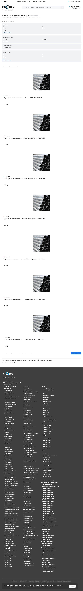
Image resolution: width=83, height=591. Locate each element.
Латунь (24, 537)
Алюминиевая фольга (28, 439)
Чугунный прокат (46, 529)
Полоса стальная (8, 449)
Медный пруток (46, 414)
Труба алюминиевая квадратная (30, 472)
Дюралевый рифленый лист (30, 527)
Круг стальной (8, 443)
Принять (72, 586)
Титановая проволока (47, 463)
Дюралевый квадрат (28, 520)
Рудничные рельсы (28, 418)
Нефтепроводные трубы (10, 421)
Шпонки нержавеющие (47, 526)
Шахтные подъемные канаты (30, 403)
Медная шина (46, 406)
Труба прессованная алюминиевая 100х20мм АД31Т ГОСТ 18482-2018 (24, 218)
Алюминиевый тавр (28, 454)
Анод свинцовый (46, 436)
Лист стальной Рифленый (10, 477)
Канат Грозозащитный (9, 541)
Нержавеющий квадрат (47, 505)
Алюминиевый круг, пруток (29, 446)
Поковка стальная (8, 447)
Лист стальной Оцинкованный (11, 483)
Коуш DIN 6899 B (8, 564)
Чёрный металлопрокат (9, 386)
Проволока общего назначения (11, 515)
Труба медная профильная (48, 421)
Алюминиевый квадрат (29, 444)
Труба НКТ (7, 408)
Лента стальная (8, 445)
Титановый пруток (47, 476)
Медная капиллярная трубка (49, 395)
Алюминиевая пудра (47, 543)
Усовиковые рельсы (28, 423)
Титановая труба (46, 465)
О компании (18, 1)
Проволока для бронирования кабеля (12, 507)
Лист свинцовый (46, 442)
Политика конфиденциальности (18, 587)
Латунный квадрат (28, 557)
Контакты (44, 1)
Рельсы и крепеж (27, 404)
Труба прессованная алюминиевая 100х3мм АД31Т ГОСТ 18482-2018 (24, 339)
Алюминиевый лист (28, 448)
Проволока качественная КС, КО (11, 513)
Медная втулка (46, 393)
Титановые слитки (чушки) (48, 468)
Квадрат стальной (8, 442)
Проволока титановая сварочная (50, 455)
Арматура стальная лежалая (49, 550)
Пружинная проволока (9, 530)
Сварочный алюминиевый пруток (31, 470)
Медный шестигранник (48, 416)
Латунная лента (27, 544)
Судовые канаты (27, 397)
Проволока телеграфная (10, 524)
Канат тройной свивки (9, 558)
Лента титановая (46, 453)
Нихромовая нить (46, 427)
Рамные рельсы (27, 416)
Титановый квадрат (47, 470)
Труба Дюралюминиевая (29, 529)
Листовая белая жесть (9, 488)
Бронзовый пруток (27, 505)
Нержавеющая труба (47, 503)
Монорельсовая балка (9, 464)
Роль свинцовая (46, 444)
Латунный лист (27, 561)
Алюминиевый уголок (28, 456)
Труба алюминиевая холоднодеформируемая (29, 476)
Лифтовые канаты (27, 389)
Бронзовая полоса (27, 488)
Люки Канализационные (48, 535)
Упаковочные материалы (48, 564)
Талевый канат (27, 399)
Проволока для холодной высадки (12, 509)
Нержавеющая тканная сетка (49, 501)
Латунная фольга (27, 554)
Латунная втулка (27, 542)
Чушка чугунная (46, 539)
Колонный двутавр (9, 462)
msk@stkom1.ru (77, 8)
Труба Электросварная (9, 393)
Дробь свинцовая (46, 438)
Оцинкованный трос (28, 393)
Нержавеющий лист (47, 509)
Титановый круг (46, 472)
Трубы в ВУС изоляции (9, 434)
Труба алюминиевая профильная (31, 474)
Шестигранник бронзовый (29, 507)
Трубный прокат (7, 388)
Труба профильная (8, 392)
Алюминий (25, 428)
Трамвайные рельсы (28, 419)
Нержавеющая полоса (47, 494)
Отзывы (39, 1)
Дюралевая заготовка (28, 511)
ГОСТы (28, 1)
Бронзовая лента (27, 484)
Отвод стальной (46, 560)
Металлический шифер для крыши (12, 490)
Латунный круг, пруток (28, 559)
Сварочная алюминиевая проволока (31, 468)
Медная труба (46, 403)
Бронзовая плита (27, 486)
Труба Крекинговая (9, 425)
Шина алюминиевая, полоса (30, 479)
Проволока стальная (8, 496)
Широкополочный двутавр (10, 470)
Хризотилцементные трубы (10, 404)
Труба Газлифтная (8, 428)
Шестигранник (8, 456)
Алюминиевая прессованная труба (31, 433)
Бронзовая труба (27, 492)
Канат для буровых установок (11, 545)
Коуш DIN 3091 (8, 562)
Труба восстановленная (10, 430)
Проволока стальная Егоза (10, 522)
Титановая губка (46, 457)
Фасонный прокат (8, 459)
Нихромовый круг (46, 433)
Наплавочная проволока (10, 502)
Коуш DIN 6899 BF (8, 566)
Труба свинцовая (46, 448)
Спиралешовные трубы (9, 423)
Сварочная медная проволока (49, 419)
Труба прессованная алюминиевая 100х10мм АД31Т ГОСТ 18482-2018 (24, 138)
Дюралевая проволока (28, 518)
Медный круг (45, 410)
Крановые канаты (27, 386)
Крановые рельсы (27, 410)
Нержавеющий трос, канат (48, 513)
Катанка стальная (8, 500)
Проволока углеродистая (10, 528)
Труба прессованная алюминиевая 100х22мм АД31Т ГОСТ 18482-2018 (24, 259)
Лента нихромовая (47, 425)
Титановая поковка (47, 461)
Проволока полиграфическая (11, 518)
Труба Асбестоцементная (10, 402)
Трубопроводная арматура (48, 558)
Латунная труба (27, 552)
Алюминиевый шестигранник (30, 459)
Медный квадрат (46, 408)
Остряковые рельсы (28, 412)
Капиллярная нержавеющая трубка (50, 486)
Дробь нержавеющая (47, 484)
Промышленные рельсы (29, 414)
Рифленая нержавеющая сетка (49, 521)
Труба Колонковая (8, 426)
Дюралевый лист (27, 524)
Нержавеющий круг (46, 507)
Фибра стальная (8, 453)
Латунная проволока (28, 548)
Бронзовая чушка (27, 495)
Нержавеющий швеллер (48, 517)
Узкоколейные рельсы (28, 421)
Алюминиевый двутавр (29, 443)
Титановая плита (46, 459)
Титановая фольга (46, 466)
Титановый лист (46, 474)
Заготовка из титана (47, 451)
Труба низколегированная (10, 413)
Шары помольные (8, 455)
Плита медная (46, 418)
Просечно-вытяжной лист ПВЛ (11, 481)
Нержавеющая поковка (47, 492)
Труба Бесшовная (8, 390)
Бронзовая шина (27, 497)
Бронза (24, 481)
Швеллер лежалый (46, 556)
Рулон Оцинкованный (9, 492)
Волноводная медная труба (48, 388)
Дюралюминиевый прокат (29, 509)
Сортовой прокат (8, 436)
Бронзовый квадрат (28, 499)
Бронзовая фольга (27, 494)
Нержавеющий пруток (47, 511)
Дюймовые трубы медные (48, 390)
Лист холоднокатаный (9, 475)
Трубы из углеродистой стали (11, 415)
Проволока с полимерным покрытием (13, 520)
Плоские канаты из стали (29, 395)
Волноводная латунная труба (30, 539)
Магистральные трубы (9, 419)
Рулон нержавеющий (47, 523)
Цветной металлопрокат (28, 426)
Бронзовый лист (27, 503)
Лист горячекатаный (9, 474)
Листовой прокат (8, 472)
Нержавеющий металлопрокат (49, 482)
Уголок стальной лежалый (48, 553)
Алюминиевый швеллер (29, 458)
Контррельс (26, 408)
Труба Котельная (8, 410)
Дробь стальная (8, 440)
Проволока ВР (7, 505)
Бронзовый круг (27, 501)
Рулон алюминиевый (28, 466)
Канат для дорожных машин (11, 550)
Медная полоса (46, 399)
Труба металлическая (9, 400)
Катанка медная (46, 391)
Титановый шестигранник (48, 478)
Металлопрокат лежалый (48, 548)
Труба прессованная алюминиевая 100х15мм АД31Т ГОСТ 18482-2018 (24, 178)
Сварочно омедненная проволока (12, 535)
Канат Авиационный (9, 539)
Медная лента (46, 397)
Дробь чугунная (45, 531)
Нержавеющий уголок (47, 515)
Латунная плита (27, 546)
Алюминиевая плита (28, 431)
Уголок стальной (8, 466)
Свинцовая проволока (47, 446)
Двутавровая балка (9, 460)
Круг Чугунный (45, 533)
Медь (43, 386)
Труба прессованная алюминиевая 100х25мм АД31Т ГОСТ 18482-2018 (24, 299)
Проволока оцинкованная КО (11, 517)
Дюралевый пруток (28, 525)
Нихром (44, 423)
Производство (34, 1)
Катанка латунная (27, 541)
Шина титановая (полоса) (48, 480)
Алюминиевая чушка (28, 441)
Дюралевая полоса (28, 516)
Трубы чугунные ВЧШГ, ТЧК (48, 537)
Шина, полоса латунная (29, 565)
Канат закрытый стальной (10, 556)
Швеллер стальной (9, 468)
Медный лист (46, 412)
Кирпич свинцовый (47, 440)
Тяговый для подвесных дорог (30, 401)
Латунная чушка (27, 556)
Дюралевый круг (27, 522)
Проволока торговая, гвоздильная (12, 526)
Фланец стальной (46, 562)
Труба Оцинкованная (9, 406)
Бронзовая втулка (27, 482)
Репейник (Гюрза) (8, 532)
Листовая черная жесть (10, 487)
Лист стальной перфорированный (12, 485)
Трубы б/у (7, 432)
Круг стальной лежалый (47, 552)
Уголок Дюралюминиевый (29, 531)
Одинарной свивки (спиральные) (31, 391)
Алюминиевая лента (28, 430)
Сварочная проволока (9, 533)
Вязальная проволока (9, 498)
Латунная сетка (27, 550)
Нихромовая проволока (48, 429)
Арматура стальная (9, 438)
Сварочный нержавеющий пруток (50, 524)
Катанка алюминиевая (28, 464)
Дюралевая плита (27, 514)
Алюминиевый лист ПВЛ (29, 450)
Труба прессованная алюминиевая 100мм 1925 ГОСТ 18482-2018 (23, 98)
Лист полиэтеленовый (47, 545)
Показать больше (76, 353)
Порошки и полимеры (47, 541)
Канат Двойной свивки (9, 543)
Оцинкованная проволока (10, 503)
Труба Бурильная (8, 417)
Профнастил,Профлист (9, 479)
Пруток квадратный (9, 451)
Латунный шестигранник (29, 563)
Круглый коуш (27, 388)
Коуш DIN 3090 (8, 560)
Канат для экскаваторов (10, 555)
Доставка (24, 1)
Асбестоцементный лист (10, 494)
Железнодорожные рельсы (29, 406)
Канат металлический (9, 537)
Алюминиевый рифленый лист (30, 452)
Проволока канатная (9, 511)
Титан (43, 450)
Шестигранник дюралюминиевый (31, 535)
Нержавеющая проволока (48, 496)
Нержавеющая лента (47, 488)
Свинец (44, 435)
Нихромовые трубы (47, 431)
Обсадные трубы (8, 411)
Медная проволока (47, 401)
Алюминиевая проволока (29, 435)
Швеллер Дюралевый (28, 533)
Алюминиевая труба (28, 437)
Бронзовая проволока (28, 490)
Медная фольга (46, 404)
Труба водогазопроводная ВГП (11, 398)
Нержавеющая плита (47, 490)
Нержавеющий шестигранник (49, 519)
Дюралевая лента (27, 512)
